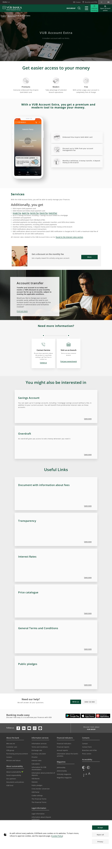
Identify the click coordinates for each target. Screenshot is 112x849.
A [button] (83, 774)
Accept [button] (100, 828)
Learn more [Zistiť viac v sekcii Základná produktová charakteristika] (88, 506)
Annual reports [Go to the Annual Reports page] (62, 750)
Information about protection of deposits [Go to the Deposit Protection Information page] (43, 774)
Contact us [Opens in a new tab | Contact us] (43, 363)
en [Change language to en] (108, 2)
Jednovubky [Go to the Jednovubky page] (61, 767)
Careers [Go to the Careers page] (9, 757)
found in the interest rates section (69, 237)
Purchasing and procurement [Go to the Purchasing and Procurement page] (17, 754)
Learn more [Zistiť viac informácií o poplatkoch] (88, 542)
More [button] (89, 257)
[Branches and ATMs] (89, 2)
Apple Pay (25, 213)
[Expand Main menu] (86, 8)
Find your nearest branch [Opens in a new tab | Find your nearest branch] (68, 361)
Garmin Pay (34, 213)
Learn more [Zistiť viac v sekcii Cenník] (88, 613)
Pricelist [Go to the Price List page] (34, 757)
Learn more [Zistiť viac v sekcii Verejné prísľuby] (88, 685)
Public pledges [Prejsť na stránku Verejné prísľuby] (37, 785)
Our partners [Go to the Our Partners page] (11, 779)
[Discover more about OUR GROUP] (90, 729)
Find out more (22, 311)
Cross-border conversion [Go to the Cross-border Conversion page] (41, 789)
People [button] (5, 2)
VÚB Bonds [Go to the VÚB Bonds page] (36, 779)
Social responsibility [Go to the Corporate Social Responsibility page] (13, 775)
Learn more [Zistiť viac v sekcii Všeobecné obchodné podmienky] (88, 649)
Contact (77, 2)
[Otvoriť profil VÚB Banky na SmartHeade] (40, 728)
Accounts (11, 16)
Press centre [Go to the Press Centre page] (86, 754)
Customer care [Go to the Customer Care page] (11, 747)
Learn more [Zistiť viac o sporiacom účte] (88, 419)
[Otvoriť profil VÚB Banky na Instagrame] (34, 728)
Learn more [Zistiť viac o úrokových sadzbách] (88, 577)
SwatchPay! (53, 213)
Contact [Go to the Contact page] (85, 744)
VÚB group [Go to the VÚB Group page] (10, 750)
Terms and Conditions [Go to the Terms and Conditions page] (40, 747)
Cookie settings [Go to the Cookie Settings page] (37, 795)
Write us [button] (75, 702)
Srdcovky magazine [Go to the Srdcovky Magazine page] (64, 774)
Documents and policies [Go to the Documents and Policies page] (15, 782)
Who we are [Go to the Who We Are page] (10, 744)
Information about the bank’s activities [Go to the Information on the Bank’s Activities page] (67, 755)
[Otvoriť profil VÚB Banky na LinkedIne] (23, 728)
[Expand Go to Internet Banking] (94, 8)
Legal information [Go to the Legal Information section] (38, 814)
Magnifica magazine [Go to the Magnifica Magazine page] (64, 778)
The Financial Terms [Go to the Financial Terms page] (39, 799)
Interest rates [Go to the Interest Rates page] (36, 760)
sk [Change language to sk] (101, 2)
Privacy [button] (100, 842)
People (3, 16)
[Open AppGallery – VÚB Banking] (103, 716)
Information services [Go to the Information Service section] (39, 744)
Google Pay (17, 213)
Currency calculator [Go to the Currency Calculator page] (39, 754)
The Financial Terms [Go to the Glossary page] (39, 802)
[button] (79, 8)
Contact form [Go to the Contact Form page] (87, 747)
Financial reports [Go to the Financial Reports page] (63, 747)
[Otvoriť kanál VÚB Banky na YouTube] (29, 728)
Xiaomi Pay (43, 213)
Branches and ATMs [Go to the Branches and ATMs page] (89, 750)
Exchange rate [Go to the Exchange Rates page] (37, 750)
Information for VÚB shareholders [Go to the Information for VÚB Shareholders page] (39, 768)
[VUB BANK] (12, 8)
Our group (70, 8)
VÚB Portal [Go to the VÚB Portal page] (35, 792)
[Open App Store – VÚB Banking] (87, 716)
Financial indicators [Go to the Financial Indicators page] (64, 744)
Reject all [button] (100, 835)
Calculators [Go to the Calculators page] (36, 764)
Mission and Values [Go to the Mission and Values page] (13, 760)
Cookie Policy (57, 836)
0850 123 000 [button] (90, 702)
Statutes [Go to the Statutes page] (35, 782)
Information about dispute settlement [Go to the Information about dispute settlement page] (41, 818)
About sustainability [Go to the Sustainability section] (14, 772)
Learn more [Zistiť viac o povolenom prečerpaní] (88, 454)
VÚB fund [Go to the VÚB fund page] (9, 785)
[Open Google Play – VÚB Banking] (73, 716)
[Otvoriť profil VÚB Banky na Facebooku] (18, 728)
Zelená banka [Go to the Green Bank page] (62, 771)
